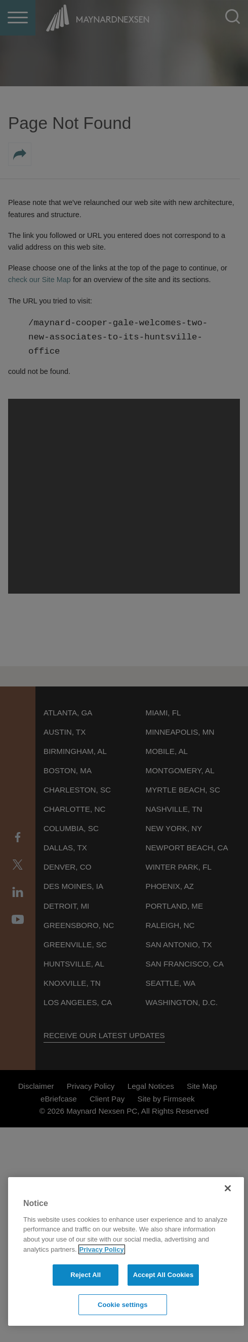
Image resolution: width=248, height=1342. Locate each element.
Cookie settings (123, 1305)
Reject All (85, 1275)
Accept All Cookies (163, 1275)
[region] (126, 1251)
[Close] (228, 1188)
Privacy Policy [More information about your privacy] (101, 1249)
